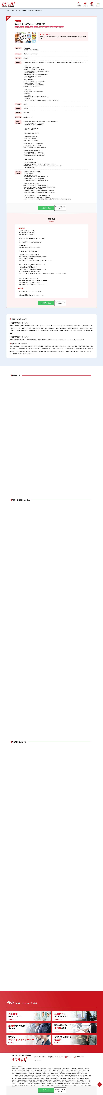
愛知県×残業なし (67, 1084)
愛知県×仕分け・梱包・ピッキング (38, 1078)
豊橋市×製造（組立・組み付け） (18, 339)
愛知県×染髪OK (57, 1081)
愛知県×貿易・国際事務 (29, 1076)
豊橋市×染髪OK (82, 326)
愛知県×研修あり (71, 1079)
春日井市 (45, 1071)
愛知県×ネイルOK (83, 1081)
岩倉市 (51, 1073)
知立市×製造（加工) (33, 351)
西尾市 (71, 1071)
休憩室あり (40, 27)
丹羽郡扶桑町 (31, 1074)
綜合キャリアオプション (12, 10)
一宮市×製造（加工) (46, 353)
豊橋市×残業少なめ (71, 326)
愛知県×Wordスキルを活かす (45, 1082)
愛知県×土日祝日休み (40, 1084)
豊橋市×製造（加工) (33, 339)
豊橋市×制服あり (59, 326)
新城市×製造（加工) (20, 351)
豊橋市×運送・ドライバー (71, 339)
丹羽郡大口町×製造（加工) (72, 351)
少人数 (58, 27)
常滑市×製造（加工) (55, 348)
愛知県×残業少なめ (22, 1081)
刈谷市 (58, 1071)
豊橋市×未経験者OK (15, 326)
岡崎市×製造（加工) (27, 346)
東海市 (29, 1073)
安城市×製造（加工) (18, 348)
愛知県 (21, 10)
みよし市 (81, 1073)
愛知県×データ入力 (19, 1076)
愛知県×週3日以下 (22, 1084)
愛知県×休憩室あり (24, 1082)
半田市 (40, 1071)
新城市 (24, 1073)
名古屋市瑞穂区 (58, 1069)
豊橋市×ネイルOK (33, 328)
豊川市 (50, 1071)
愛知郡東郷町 (18, 1074)
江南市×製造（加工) (67, 348)
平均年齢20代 (64, 27)
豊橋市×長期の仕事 (48, 326)
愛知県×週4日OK (31, 1084)
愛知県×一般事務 (46, 1074)
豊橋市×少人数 (59, 330)
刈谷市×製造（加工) (77, 346)
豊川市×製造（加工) (52, 346)
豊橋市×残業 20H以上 (47, 330)
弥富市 (76, 1073)
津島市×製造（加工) (64, 346)
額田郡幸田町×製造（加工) (20, 353)
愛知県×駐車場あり (31, 1081)
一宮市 (32, 1071)
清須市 (72, 1073)
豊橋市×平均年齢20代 (80, 330)
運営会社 (51, 1058)
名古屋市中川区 (74, 1069)
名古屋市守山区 (18, 1071)
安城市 (67, 1071)
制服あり (35, 27)
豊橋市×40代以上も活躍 (24, 333)
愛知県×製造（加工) (83, 1076)
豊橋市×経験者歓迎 (27, 326)
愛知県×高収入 (37, 1079)
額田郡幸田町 (38, 1074)
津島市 (54, 1071)
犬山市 (80, 1071)
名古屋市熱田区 (66, 1069)
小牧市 (16, 1073)
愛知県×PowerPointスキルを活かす (73, 1082)
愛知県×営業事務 (54, 1074)
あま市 (86, 1073)
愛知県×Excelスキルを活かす (58, 1082)
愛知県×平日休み (58, 1084)
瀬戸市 (36, 1071)
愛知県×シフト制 (50, 1084)
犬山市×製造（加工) (43, 348)
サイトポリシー (38, 1061)
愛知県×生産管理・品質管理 (24, 1078)
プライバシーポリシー (40, 1058)
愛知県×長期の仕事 (54, 1079)
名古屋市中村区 (36, 1069)
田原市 (63, 1073)
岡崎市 (28, 1071)
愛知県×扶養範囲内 (48, 1081)
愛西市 (68, 1073)
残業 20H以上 (53, 27)
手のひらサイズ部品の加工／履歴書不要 (39, 10)
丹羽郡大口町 (24, 1074)
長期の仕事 (29, 27)
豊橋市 (26, 10)
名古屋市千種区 (15, 1069)
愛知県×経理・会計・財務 (65, 1074)
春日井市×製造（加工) (39, 346)
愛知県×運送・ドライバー (63, 1078)
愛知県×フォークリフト (51, 1078)
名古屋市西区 (29, 1069)
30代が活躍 (70, 27)
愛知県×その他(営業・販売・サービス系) (55, 1076)
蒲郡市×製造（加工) (30, 348)
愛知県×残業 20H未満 (76, 1084)
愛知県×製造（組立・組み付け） (71, 1076)
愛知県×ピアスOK (65, 1081)
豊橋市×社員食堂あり (70, 328)
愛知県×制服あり (63, 1079)
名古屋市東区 (22, 1069)
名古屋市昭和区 (51, 1069)
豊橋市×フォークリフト (57, 339)
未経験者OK (17, 27)
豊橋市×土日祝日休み (83, 328)
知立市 (37, 1073)
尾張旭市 (42, 1073)
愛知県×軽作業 (73, 1078)
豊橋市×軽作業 (84, 339)
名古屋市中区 (43, 1069)
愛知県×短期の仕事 (45, 1079)
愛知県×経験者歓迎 (28, 1079)
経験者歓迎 (23, 27)
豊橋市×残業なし (22, 330)
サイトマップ (60, 1058)
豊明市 (55, 1073)
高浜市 (46, 1073)
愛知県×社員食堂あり (34, 1082)
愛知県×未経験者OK (19, 1079)
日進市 (59, 1073)
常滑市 (84, 1071)
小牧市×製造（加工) (79, 348)
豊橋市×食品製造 (44, 339)
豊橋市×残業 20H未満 (34, 330)
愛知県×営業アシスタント (41, 1076)
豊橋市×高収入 (37, 326)
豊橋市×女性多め (69, 330)
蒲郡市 (75, 1071)
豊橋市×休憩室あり (58, 328)
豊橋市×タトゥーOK (21, 328)
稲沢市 (20, 1073)
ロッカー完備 (46, 27)
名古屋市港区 (80, 1069)
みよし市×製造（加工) (57, 351)
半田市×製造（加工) (34, 353)
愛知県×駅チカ (80, 1079)
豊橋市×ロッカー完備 (45, 328)
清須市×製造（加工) (45, 351)
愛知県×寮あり (40, 1081)
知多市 (33, 1073)
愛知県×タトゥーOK (74, 1081)
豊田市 (63, 1071)
